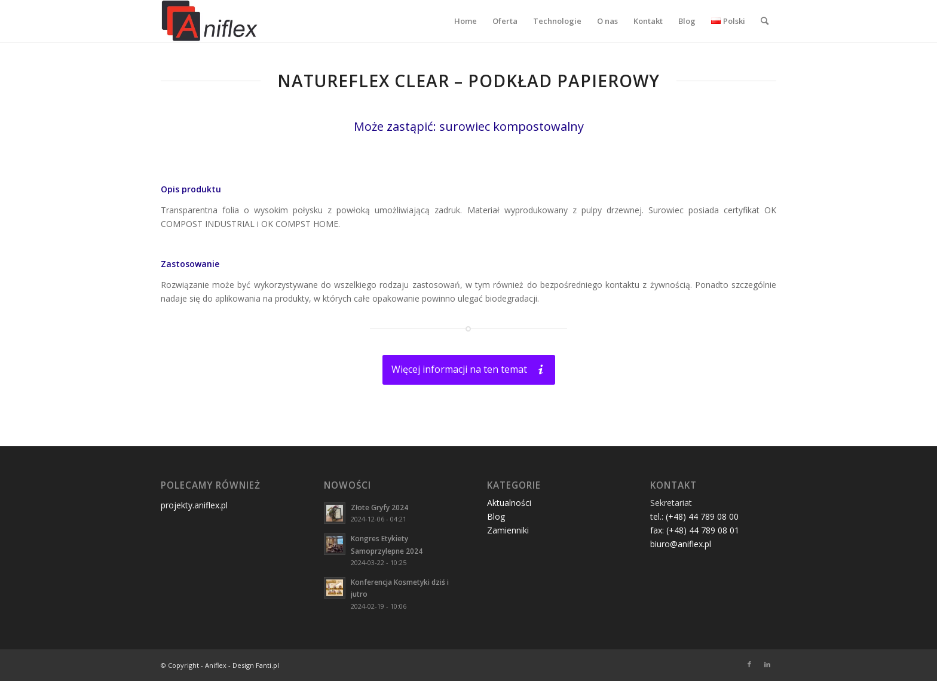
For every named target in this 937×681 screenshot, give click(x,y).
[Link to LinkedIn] (767, 664)
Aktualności (509, 502)
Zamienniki (508, 530)
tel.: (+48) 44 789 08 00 (694, 516)
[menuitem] (465, 21)
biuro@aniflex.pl (680, 544)
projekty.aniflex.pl (194, 505)
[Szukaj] (764, 21)
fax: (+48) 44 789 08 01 (694, 530)
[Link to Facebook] (749, 664)
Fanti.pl (267, 665)
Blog (496, 516)
